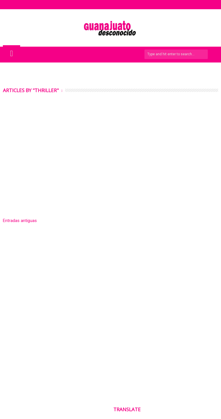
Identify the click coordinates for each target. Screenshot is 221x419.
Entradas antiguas (20, 220)
